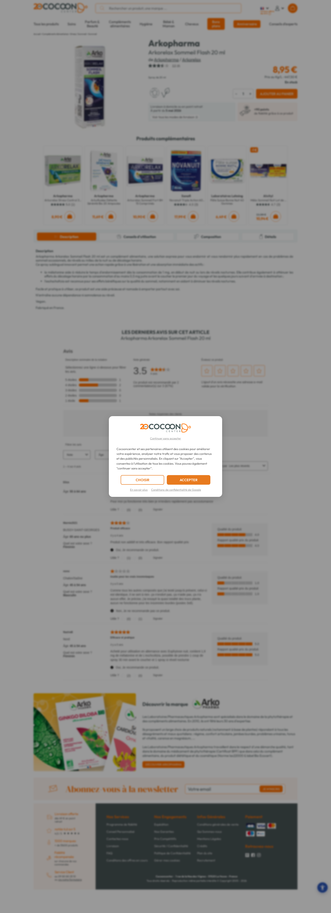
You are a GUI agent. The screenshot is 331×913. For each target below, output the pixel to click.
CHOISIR (142, 480)
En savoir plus (139, 489)
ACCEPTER (189, 480)
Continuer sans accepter (165, 438)
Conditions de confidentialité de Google (176, 489)
